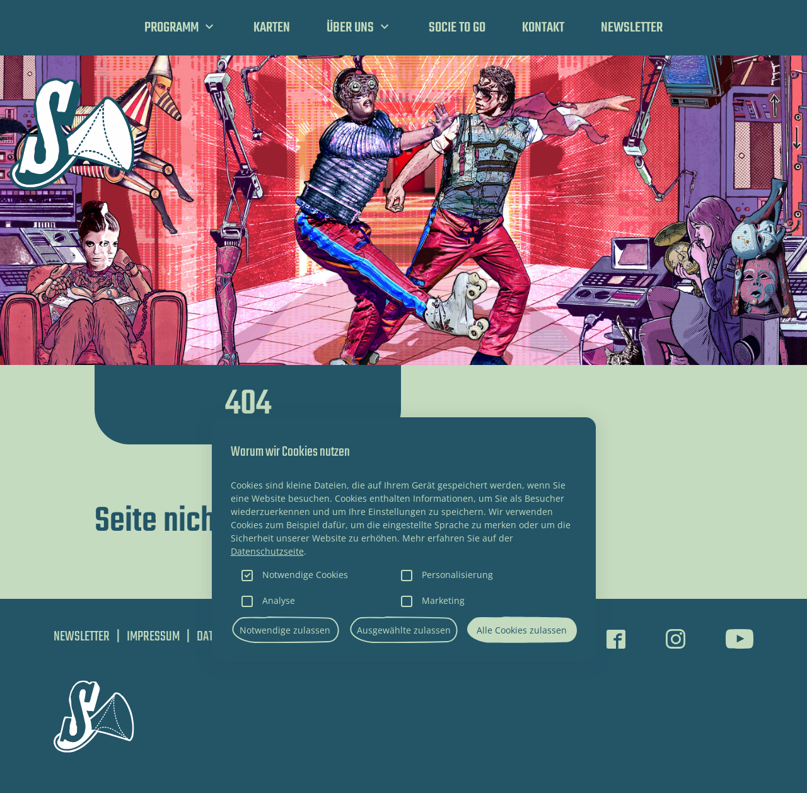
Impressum (153, 636)
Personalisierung (457, 575)
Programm (171, 27)
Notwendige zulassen (285, 630)
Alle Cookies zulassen (522, 630)
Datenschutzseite (267, 551)
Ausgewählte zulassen (404, 630)
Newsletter (632, 27)
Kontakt (543, 27)
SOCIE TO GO (457, 27)
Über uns (350, 27)
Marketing (443, 600)
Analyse (278, 600)
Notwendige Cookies (305, 575)
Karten (271, 27)
